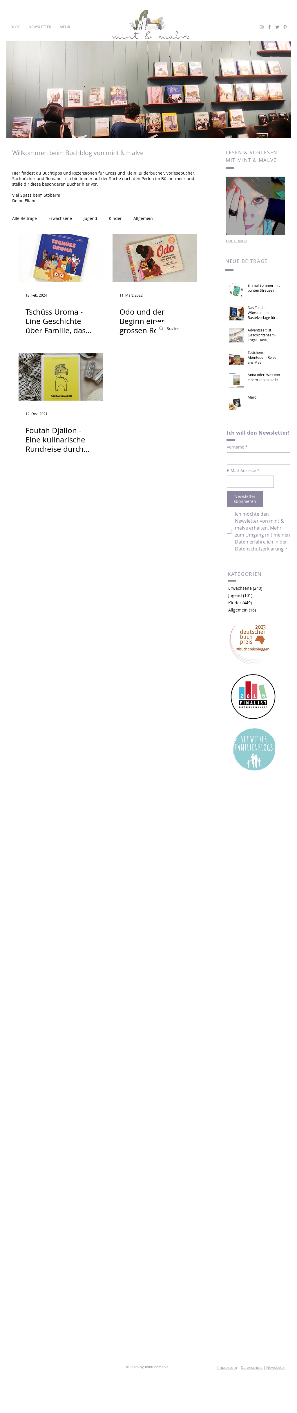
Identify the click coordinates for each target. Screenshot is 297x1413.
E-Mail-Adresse (243, 471)
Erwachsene (60, 218)
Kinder (115, 218)
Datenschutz (251, 1367)
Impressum (227, 1367)
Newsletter (275, 1367)
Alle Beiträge (24, 218)
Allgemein (143, 218)
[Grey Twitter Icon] (277, 27)
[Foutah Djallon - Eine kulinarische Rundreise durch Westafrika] (61, 377)
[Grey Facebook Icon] (269, 27)
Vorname (237, 447)
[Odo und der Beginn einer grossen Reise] (155, 258)
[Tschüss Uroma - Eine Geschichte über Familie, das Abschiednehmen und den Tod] (61, 258)
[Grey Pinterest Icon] (285, 27)
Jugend (90, 218)
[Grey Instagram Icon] (261, 27)
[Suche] (186, 328)
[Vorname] (257, 458)
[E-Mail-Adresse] (248, 481)
